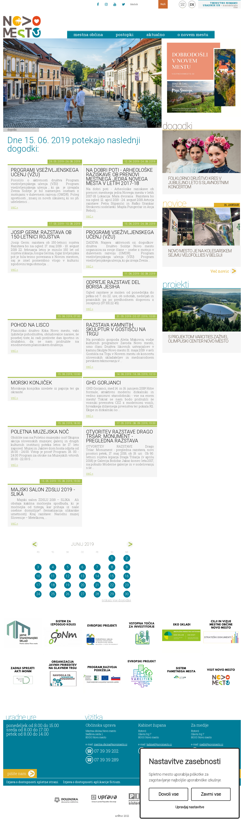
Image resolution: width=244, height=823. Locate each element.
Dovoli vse (169, 794)
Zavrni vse (211, 794)
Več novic (219, 271)
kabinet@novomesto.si (159, 744)
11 (53, 576)
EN (192, 4)
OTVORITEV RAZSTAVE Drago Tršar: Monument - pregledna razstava (119, 436)
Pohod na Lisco (30, 325)
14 (97, 576)
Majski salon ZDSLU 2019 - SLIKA (43, 492)
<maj (35, 544)
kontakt (182, 4)
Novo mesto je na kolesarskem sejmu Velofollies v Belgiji (200, 253)
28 (97, 594)
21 (97, 585)
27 (82, 594)
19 (67, 585)
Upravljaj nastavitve (189, 807)
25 (53, 594)
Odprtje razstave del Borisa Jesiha (113, 284)
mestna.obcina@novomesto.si (110, 744)
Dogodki (12, 129)
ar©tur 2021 (122, 815)
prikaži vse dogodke (116, 600)
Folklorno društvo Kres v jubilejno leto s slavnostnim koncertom (198, 182)
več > (14, 207)
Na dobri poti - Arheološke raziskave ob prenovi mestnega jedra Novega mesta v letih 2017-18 (119, 176)
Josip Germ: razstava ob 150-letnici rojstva (41, 235)
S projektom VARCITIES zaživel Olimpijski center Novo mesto (198, 339)
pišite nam (21, 773)
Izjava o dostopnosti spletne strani (32, 782)
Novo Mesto (32, 27)
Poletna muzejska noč (40, 432)
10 (38, 576)
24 (38, 594)
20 (82, 585)
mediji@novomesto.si (211, 744)
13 (82, 576)
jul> (130, 544)
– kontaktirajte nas (220, 5)
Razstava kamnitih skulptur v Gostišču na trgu (116, 329)
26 (67, 594)
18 (53, 585)
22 (112, 585)
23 (127, 585)
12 (67, 576)
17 (38, 585)
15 (112, 576)
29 (112, 594)
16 (127, 576)
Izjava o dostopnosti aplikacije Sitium (91, 782)
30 (127, 594)
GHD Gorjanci (103, 383)
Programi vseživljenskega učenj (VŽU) (45, 172)
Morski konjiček (31, 383)
